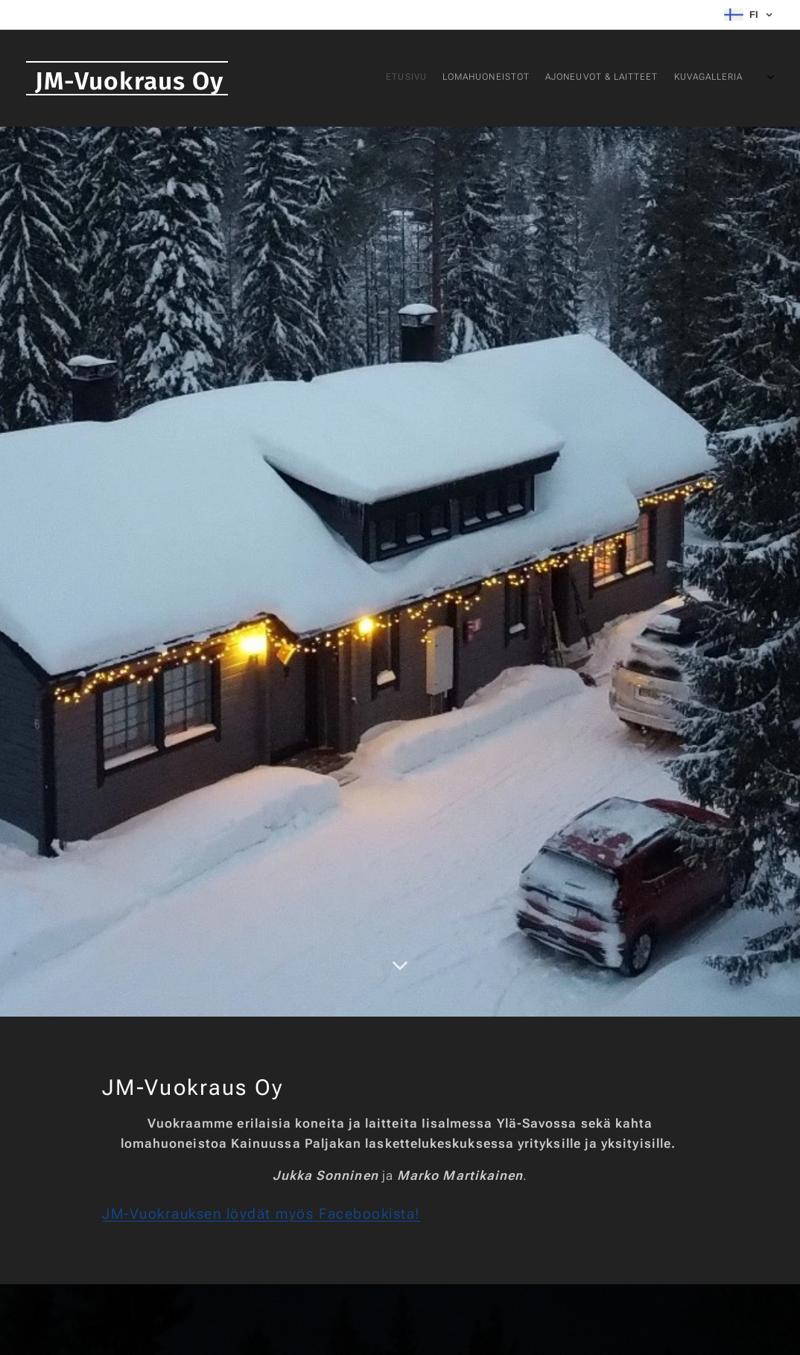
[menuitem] (664, 78)
